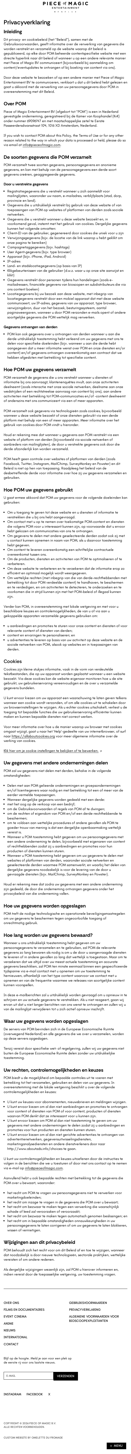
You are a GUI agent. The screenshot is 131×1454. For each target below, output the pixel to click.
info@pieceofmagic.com (41, 145)
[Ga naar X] (49, 1394)
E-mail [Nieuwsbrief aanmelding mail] (11, 1375)
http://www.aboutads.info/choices (34, 1149)
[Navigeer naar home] (65, 7)
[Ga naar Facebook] (35, 1394)
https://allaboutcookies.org (33, 736)
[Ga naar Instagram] (12, 1394)
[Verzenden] (65, 1376)
